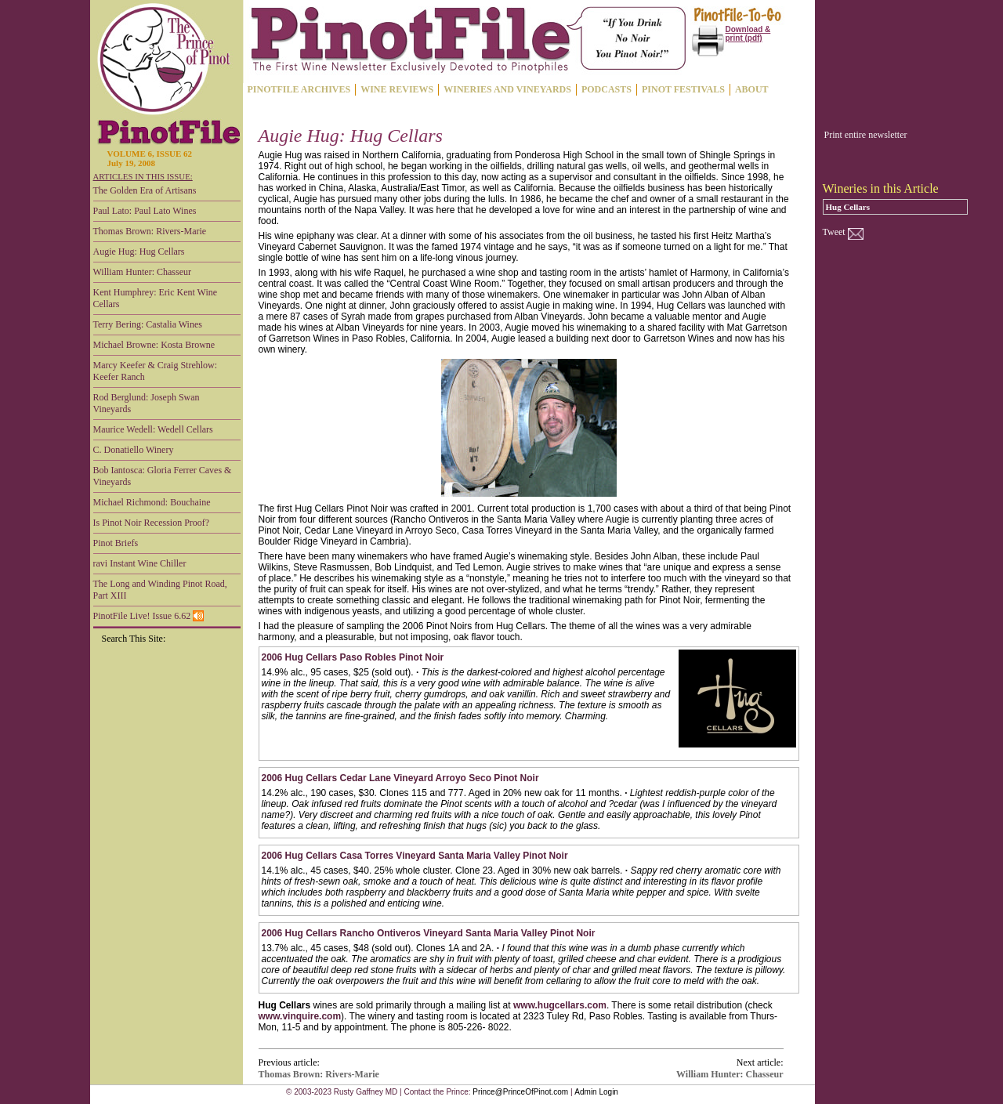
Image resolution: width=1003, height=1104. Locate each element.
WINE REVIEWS (396, 89)
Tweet (834, 231)
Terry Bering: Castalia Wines (147, 324)
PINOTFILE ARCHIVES (299, 89)
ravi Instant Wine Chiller (139, 563)
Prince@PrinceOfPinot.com (520, 1092)
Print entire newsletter (865, 134)
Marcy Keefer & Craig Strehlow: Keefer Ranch (155, 371)
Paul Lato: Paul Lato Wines (145, 210)
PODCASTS (606, 89)
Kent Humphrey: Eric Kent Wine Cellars (155, 298)
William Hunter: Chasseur (142, 271)
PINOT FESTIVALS (683, 89)
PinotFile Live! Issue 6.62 (149, 615)
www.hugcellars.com (560, 1005)
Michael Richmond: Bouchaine (152, 502)
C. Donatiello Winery (133, 449)
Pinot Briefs (116, 543)
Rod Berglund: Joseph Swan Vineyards (146, 403)
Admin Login (596, 1092)
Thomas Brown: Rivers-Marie (150, 231)
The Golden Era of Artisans (145, 190)
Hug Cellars (848, 207)
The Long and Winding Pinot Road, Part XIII (160, 589)
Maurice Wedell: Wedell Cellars (153, 429)
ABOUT (752, 89)
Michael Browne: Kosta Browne (154, 344)
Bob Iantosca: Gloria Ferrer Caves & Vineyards (162, 476)
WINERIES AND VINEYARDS (507, 89)
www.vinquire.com (300, 1016)
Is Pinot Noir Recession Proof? (151, 522)
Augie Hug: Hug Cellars (139, 251)
